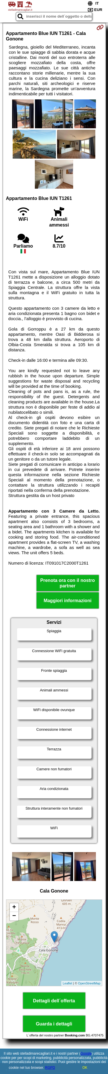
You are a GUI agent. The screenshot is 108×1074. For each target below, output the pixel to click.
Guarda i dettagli (54, 1023)
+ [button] (14, 907)
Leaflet (67, 983)
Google (86, 1053)
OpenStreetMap (89, 983)
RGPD (50, 1068)
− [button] (14, 916)
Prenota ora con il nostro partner (67, 583)
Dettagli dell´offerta (54, 1000)
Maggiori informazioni (67, 600)
